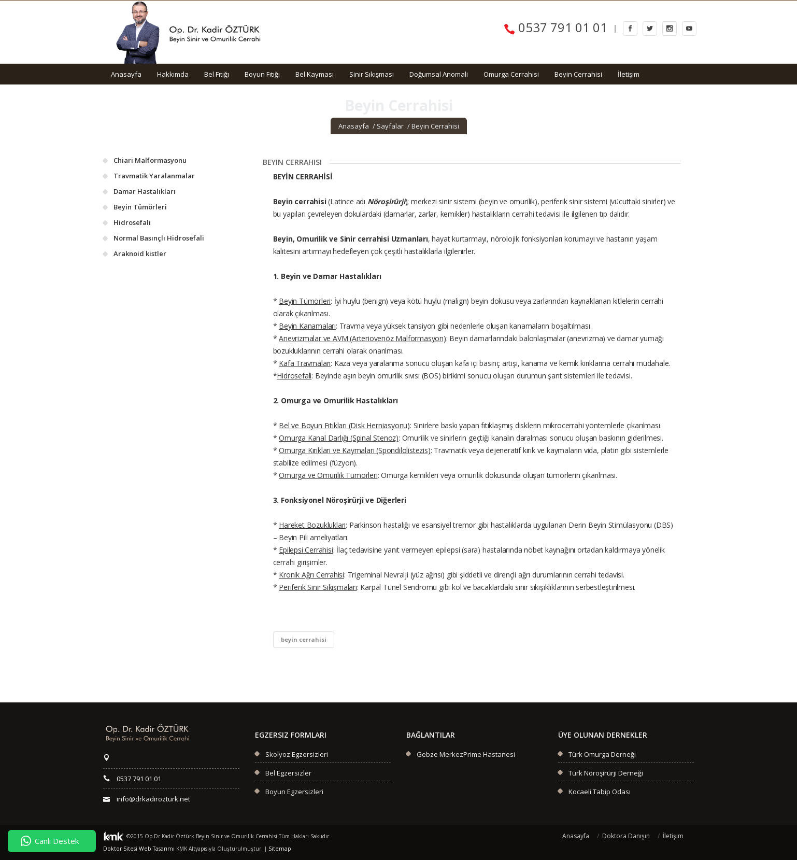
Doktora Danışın (626, 835)
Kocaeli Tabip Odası (599, 791)
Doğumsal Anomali (438, 74)
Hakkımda (173, 74)
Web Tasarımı (151, 848)
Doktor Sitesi (118, 848)
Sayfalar (390, 126)
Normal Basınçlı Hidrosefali (158, 238)
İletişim (628, 74)
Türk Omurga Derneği (602, 754)
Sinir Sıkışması (371, 74)
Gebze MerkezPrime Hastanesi (466, 754)
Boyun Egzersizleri (294, 791)
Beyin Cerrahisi (578, 74)
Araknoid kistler (139, 253)
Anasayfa (126, 74)
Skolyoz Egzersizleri (296, 754)
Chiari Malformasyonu (150, 160)
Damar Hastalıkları (144, 191)
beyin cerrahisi (303, 639)
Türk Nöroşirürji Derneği (605, 773)
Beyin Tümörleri (140, 207)
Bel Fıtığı (216, 74)
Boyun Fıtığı (262, 74)
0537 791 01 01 (555, 27)
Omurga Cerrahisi (511, 74)
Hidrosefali (132, 222)
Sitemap (271, 848)
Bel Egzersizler (288, 773)
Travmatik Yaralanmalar (154, 175)
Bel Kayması (314, 74)
